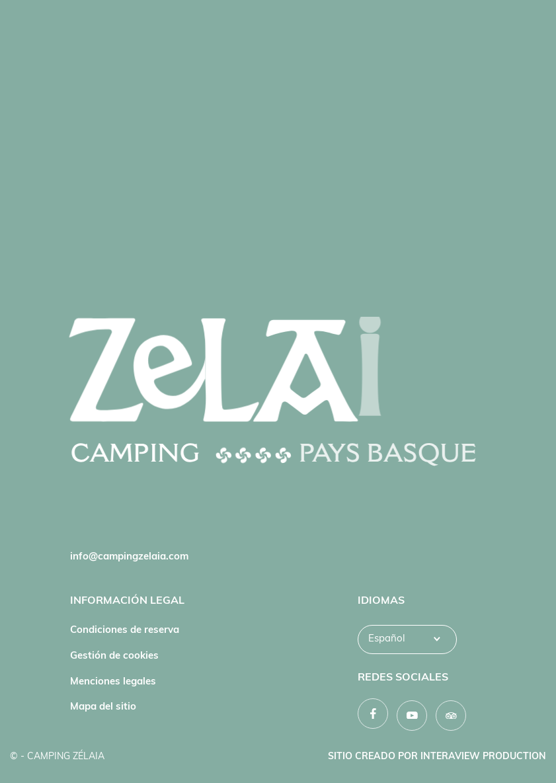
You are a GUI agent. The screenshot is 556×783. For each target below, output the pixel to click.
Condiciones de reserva (124, 631)
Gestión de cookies (114, 656)
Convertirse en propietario (419, 532)
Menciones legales (113, 682)
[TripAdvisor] (451, 715)
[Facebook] (373, 713)
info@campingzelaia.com (129, 557)
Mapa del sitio (103, 707)
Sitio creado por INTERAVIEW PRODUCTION (437, 757)
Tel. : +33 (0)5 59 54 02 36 (130, 532)
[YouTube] (412, 715)
